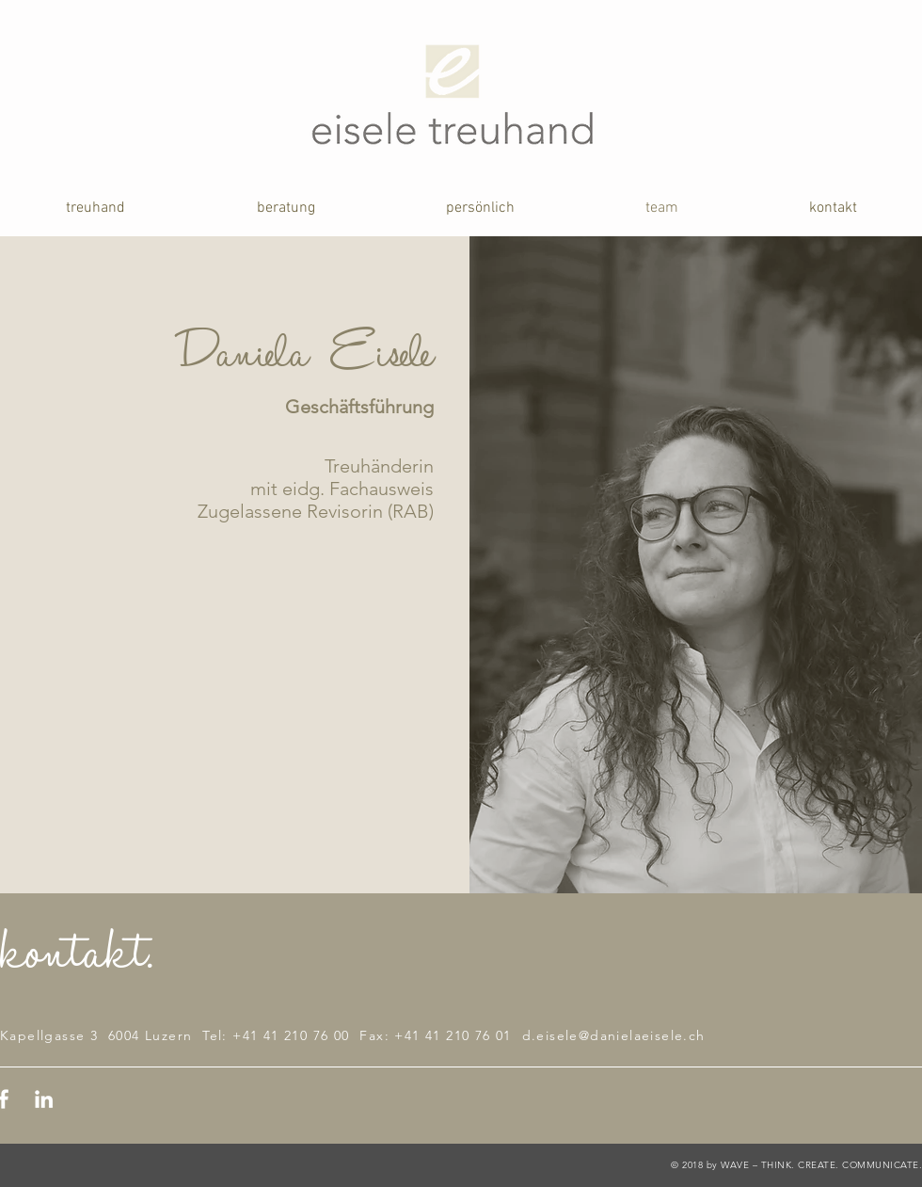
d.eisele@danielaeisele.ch (614, 1035)
